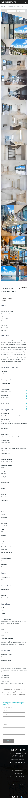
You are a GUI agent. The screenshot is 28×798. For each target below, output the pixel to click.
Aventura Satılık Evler (17, 770)
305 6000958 (21, 759)
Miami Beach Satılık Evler (18, 780)
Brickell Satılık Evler (17, 773)
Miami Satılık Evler (8, 2)
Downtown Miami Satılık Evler (17, 776)
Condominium (10, 6)
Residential (3, 6)
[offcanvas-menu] (25, 2)
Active (6, 318)
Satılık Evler (14, 784)
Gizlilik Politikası (18, 788)
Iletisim (22, 784)
